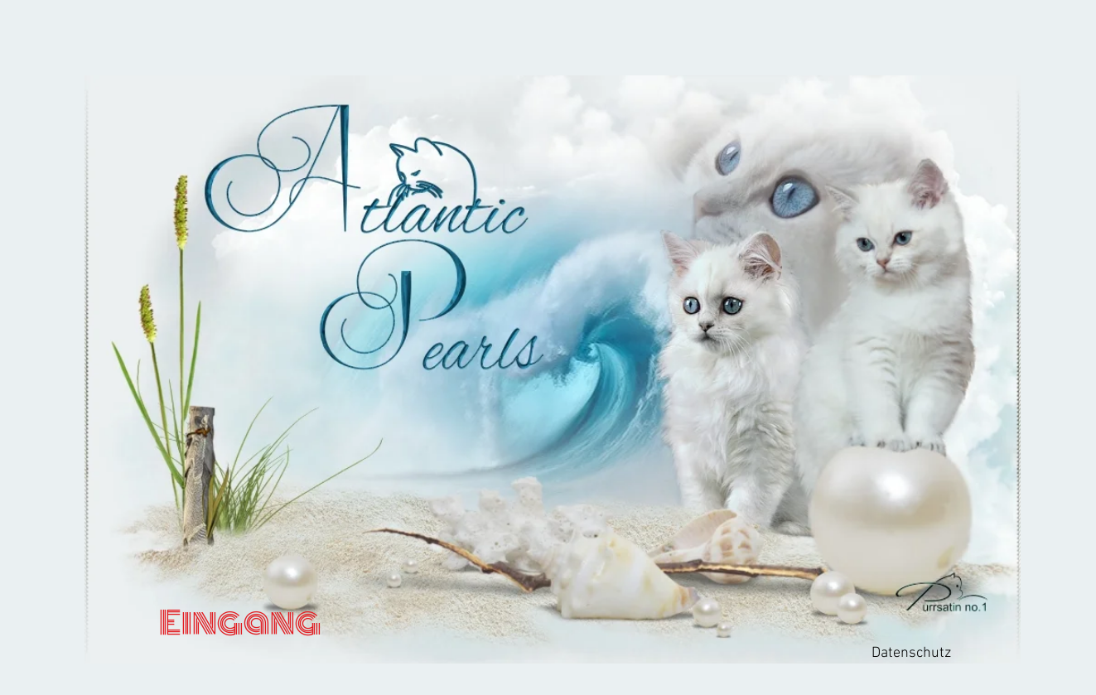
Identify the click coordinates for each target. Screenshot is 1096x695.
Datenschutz (911, 653)
